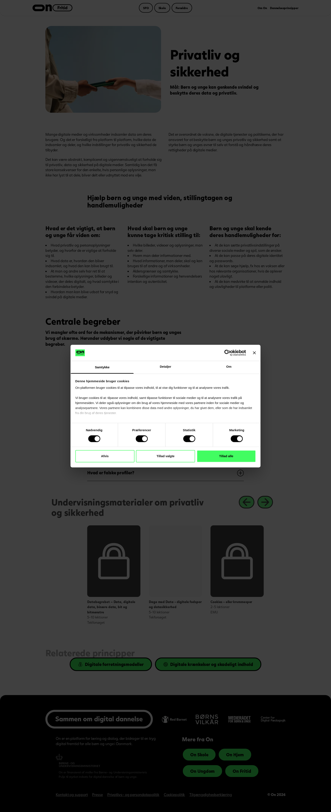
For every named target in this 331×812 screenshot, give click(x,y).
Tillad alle (226, 456)
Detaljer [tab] (165, 367)
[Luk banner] (254, 352)
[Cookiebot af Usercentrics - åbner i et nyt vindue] (227, 353)
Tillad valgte (165, 456)
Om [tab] (229, 367)
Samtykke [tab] (102, 367)
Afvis (105, 456)
